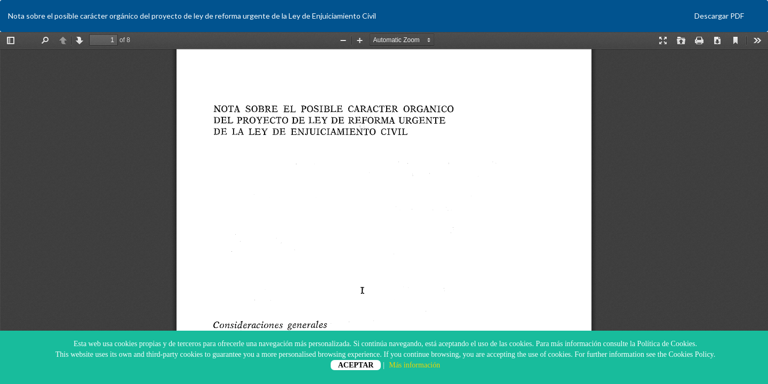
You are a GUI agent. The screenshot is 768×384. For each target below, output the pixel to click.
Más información (414, 365)
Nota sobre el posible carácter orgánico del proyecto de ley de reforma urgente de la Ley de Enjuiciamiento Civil (192, 15)
